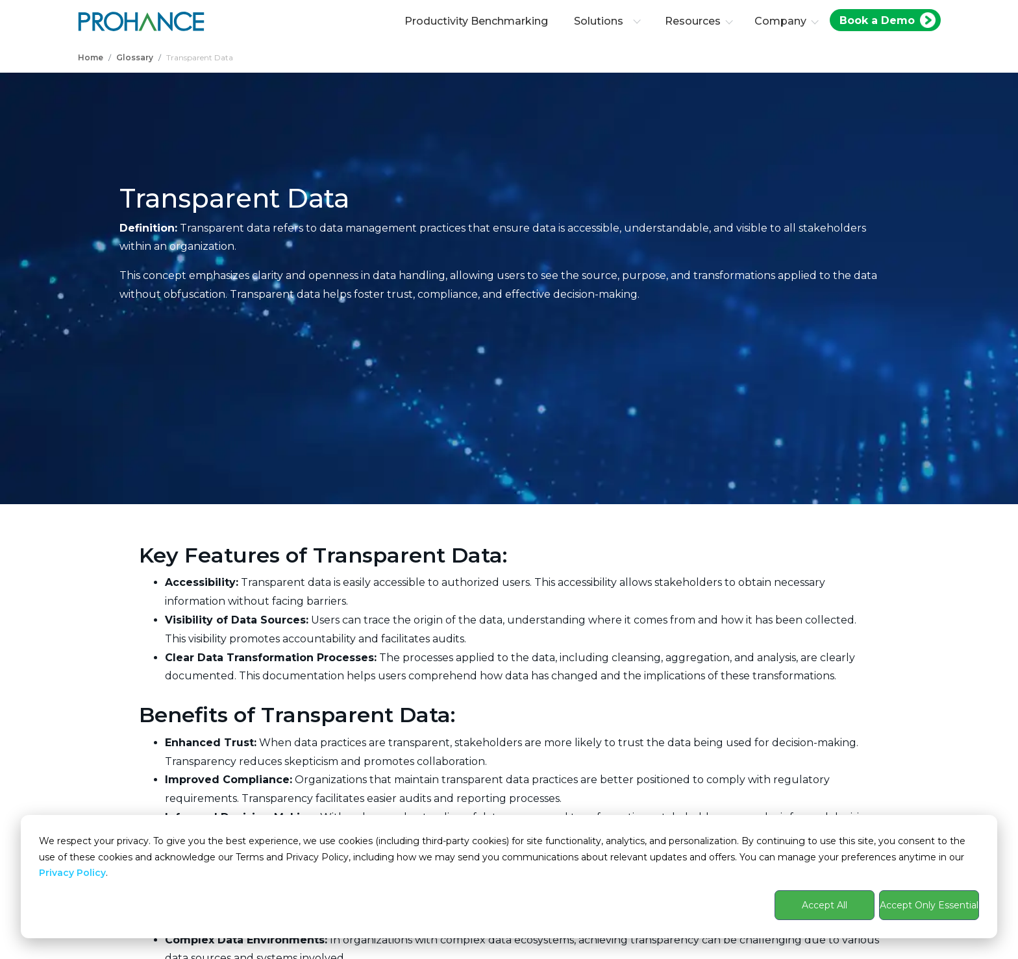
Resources (693, 21)
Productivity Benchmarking (476, 21)
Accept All (824, 905)
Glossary (134, 57)
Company (780, 21)
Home (90, 57)
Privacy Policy (72, 873)
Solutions (607, 21)
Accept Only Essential (929, 905)
